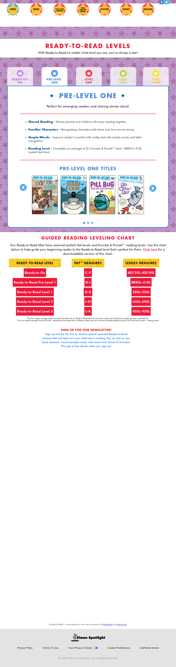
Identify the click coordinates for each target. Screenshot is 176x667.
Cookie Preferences (118, 647)
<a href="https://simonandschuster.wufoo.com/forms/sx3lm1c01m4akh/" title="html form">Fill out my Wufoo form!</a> (88, 488)
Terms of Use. (122, 624)
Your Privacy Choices (80, 647)
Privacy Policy (108, 624)
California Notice (149, 647)
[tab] (20, 76)
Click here (150, 249)
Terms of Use (50, 647)
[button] (23, 201)
